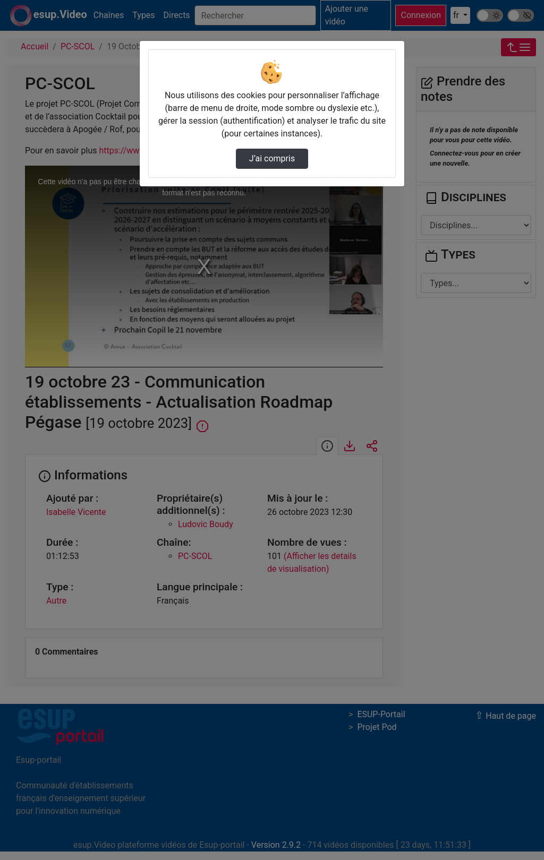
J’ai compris (272, 158)
